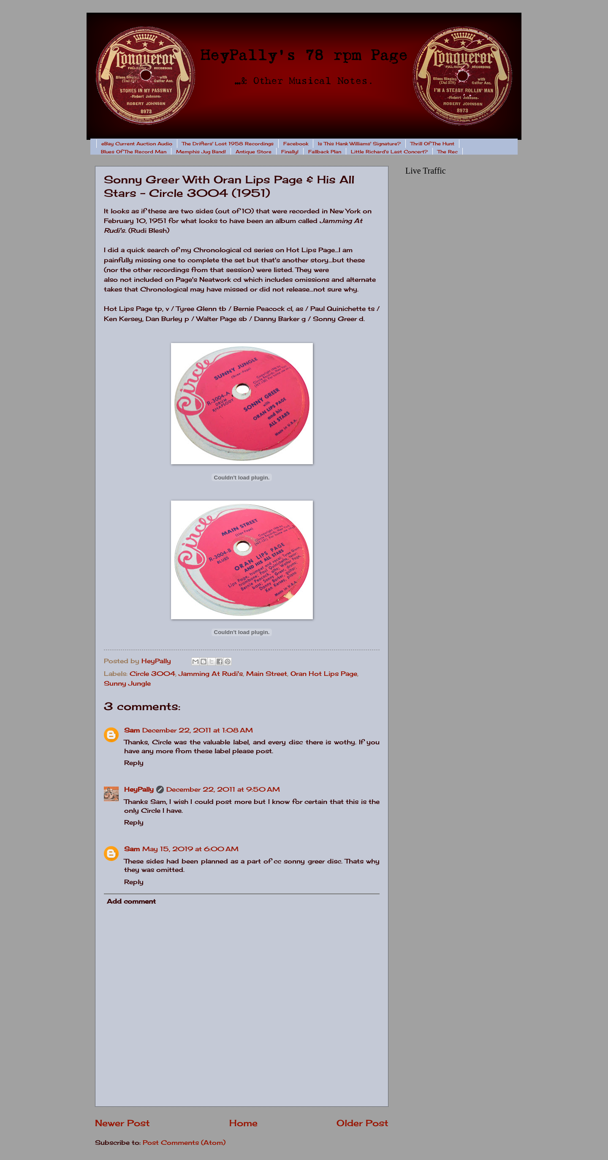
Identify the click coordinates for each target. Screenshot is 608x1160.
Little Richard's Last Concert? (389, 152)
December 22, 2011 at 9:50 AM (223, 789)
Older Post (362, 1123)
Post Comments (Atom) (184, 1142)
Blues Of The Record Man (133, 152)
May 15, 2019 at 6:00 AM (190, 849)
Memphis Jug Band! (201, 152)
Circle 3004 (152, 674)
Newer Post (122, 1123)
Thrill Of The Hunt (432, 144)
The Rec (447, 152)
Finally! (290, 152)
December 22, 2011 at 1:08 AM (197, 730)
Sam (132, 730)
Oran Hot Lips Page (323, 674)
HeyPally (139, 789)
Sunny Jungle (127, 683)
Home (243, 1123)
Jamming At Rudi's (211, 674)
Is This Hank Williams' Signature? (359, 144)
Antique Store (253, 152)
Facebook (295, 144)
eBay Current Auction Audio (136, 144)
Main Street (266, 674)
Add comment (131, 901)
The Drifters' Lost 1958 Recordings (228, 144)
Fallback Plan (324, 152)
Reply (134, 763)
